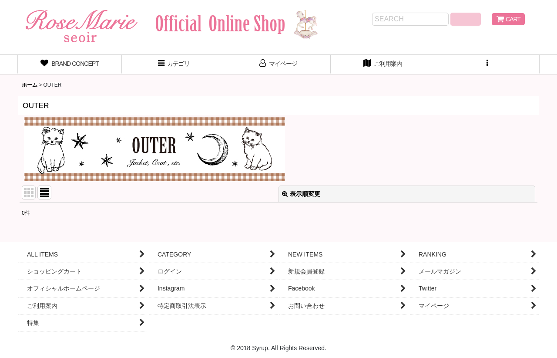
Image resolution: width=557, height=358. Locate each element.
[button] (487, 64)
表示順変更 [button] (301, 193)
